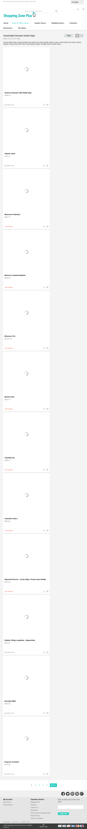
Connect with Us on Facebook (63, 794)
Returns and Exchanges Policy (41, 813)
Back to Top (43, 826)
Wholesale (34, 810)
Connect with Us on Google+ (82, 794)
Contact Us (34, 807)
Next (52, 785)
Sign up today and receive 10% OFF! (69, 801)
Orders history (8, 805)
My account (7, 802)
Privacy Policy (35, 815)
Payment (33, 805)
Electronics (7, 28)
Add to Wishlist (47, 105)
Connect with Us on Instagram (72, 794)
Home (5, 23)
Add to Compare (44, 105)
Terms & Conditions (37, 818)
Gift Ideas (22, 28)
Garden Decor (40, 23)
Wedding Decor (57, 23)
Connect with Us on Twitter (68, 794)
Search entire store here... (34, 11)
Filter (69, 36)
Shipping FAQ (35, 802)
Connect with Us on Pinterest (77, 794)
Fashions (73, 23)
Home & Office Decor (20, 23)
